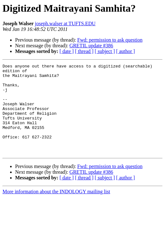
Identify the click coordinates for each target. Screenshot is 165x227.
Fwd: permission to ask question (109, 40)
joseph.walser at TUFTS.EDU (65, 23)
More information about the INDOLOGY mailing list (56, 209)
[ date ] (67, 51)
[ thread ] (84, 51)
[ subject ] (105, 51)
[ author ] (125, 51)
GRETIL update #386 (91, 45)
